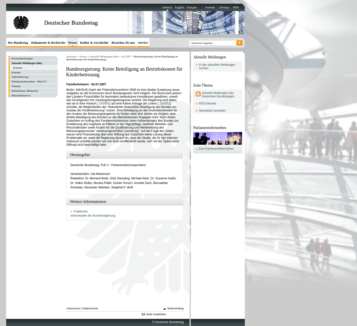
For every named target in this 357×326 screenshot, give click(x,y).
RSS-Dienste (207, 103)
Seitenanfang (175, 308)
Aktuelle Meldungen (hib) (104, 56)
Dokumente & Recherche (48, 42)
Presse (83, 56)
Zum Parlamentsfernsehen (216, 148)
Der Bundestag (18, 42)
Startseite (71, 56)
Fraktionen (81, 211)
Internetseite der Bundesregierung (92, 215)
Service (143, 42)
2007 (126, 56)
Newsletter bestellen (212, 110)
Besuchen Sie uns (123, 42)
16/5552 (164, 103)
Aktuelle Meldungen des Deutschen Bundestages (218, 94)
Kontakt (210, 7)
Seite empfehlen (156, 314)
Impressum (74, 308)
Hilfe (236, 7)
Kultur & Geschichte (94, 42)
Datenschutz (90, 308)
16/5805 (104, 103)
